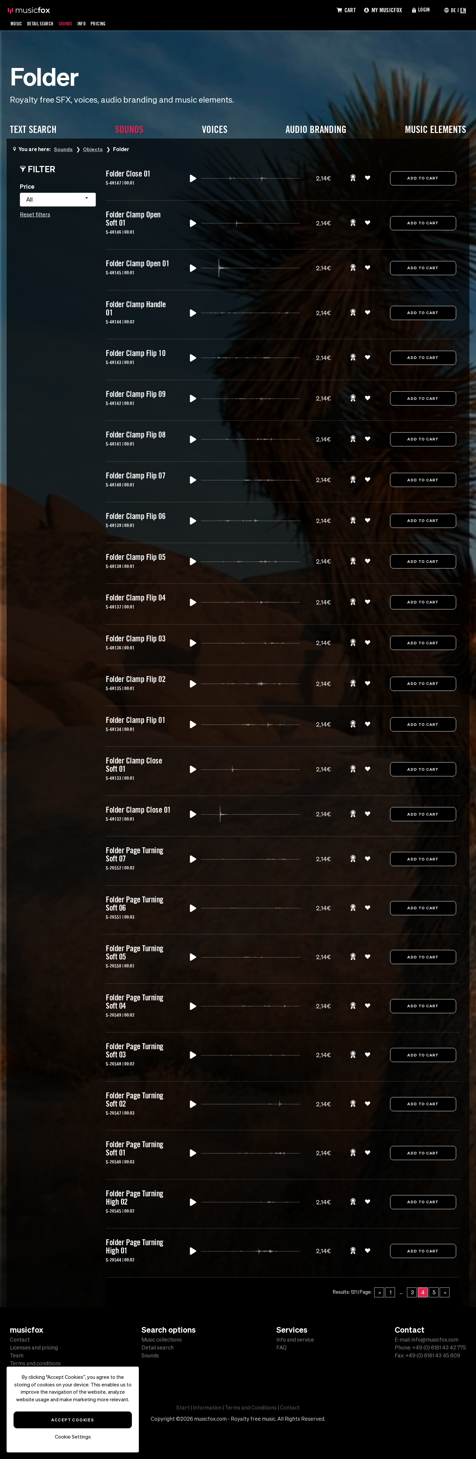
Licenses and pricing (34, 1347)
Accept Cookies (72, 1419)
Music (17, 23)
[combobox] (58, 200)
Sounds (72, 23)
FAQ (281, 1347)
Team (16, 1355)
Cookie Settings (73, 1437)
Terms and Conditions (251, 1407)
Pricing (107, 23)
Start (182, 1407)
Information (207, 1407)
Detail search (157, 1347)
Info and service (295, 1340)
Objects (93, 149)
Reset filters (35, 214)
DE (453, 10)
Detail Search (43, 23)
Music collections (161, 1340)
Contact (20, 1340)
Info (89, 23)
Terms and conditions (35, 1363)
